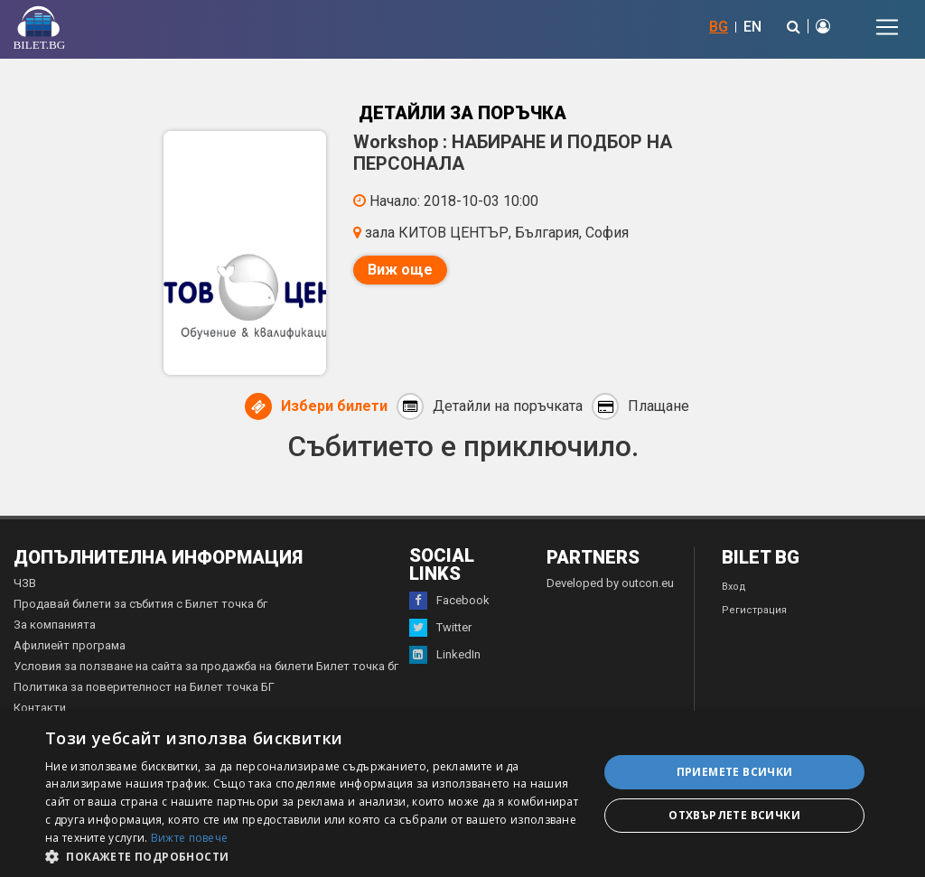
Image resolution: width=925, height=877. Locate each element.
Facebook (449, 601)
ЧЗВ (25, 583)
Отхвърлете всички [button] (734, 815)
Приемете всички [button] (735, 771)
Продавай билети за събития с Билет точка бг (140, 604)
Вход (734, 587)
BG (718, 26)
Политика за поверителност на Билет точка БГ (144, 687)
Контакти (40, 708)
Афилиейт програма (70, 645)
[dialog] (462, 794)
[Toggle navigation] (887, 27)
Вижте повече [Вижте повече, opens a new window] (190, 837)
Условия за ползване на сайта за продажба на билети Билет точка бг (206, 666)
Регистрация (754, 610)
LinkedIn (445, 655)
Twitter (440, 628)
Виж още (400, 269)
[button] (313, 855)
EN (752, 26)
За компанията (55, 624)
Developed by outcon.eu (610, 583)
